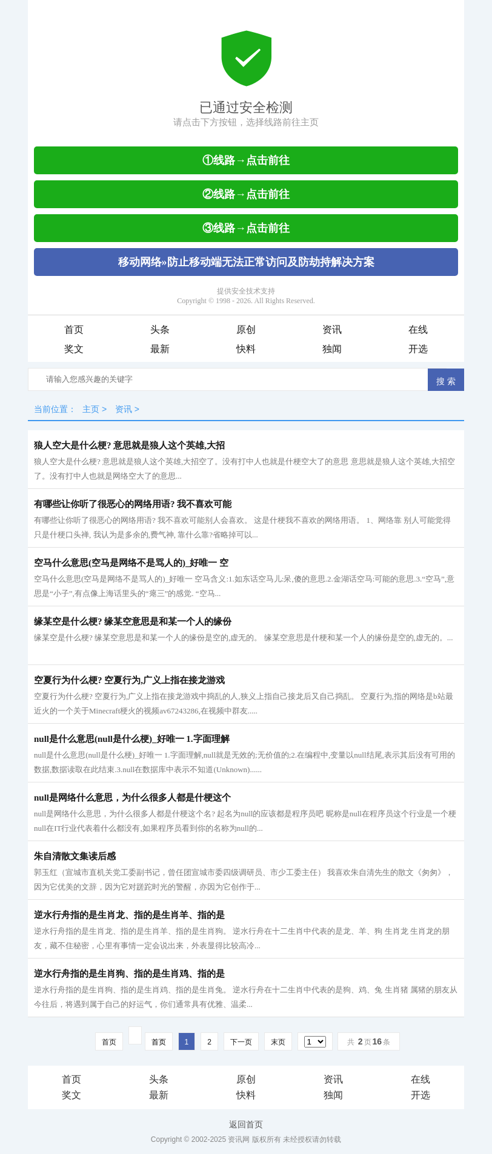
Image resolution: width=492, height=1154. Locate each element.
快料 (246, 349)
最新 (160, 349)
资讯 (332, 329)
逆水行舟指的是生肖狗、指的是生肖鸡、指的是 (129, 974)
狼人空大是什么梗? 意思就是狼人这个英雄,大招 (129, 445)
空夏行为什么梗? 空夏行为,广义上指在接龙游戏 (129, 680)
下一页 (241, 1042)
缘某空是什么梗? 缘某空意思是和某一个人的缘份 (132, 621)
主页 (90, 409)
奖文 (74, 349)
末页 (278, 1042)
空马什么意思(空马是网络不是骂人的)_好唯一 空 (131, 563)
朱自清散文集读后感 (75, 856)
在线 (418, 329)
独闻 (332, 349)
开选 (418, 349)
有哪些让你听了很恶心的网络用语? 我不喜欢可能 (132, 504)
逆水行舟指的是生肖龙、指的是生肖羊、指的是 (129, 915)
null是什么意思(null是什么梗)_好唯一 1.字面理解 (132, 739)
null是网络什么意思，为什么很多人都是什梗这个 (132, 797)
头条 (160, 329)
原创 (246, 329)
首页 (74, 329)
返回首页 (246, 1124)
